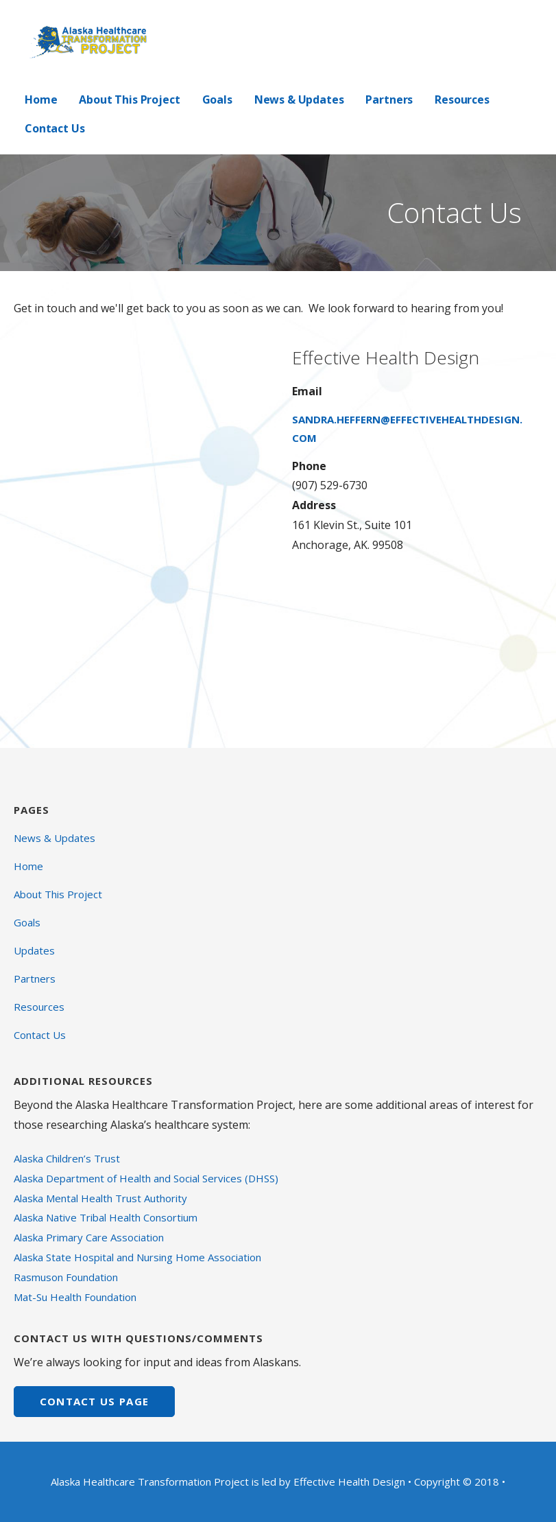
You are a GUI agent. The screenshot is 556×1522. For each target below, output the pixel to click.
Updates (34, 950)
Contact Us (54, 128)
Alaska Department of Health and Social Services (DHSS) (146, 1178)
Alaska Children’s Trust (67, 1158)
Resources (462, 99)
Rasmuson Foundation (66, 1277)
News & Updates (299, 99)
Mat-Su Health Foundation (75, 1297)
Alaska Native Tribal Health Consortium (105, 1217)
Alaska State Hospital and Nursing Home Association (137, 1257)
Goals (217, 99)
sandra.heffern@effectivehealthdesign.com (407, 428)
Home (41, 99)
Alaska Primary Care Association (89, 1237)
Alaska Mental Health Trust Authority (100, 1198)
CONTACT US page (94, 1401)
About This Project (129, 99)
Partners (389, 99)
